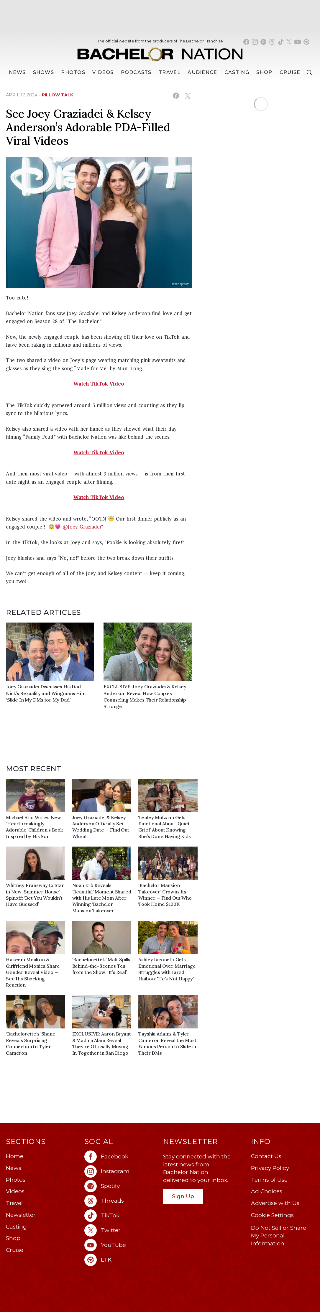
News (13, 1168)
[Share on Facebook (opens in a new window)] (176, 95)
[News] (17, 72)
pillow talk (57, 95)
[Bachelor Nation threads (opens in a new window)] (272, 41)
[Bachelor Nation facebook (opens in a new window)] (246, 41)
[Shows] (43, 72)
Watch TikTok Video (98, 383)
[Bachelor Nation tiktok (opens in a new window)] (281, 41)
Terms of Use (269, 1179)
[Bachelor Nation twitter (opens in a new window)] (289, 42)
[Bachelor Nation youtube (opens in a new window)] (297, 42)
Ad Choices (266, 1191)
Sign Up (183, 1196)
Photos (73, 72)
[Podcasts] (136, 72)
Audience (202, 72)
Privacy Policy (270, 1168)
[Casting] (236, 72)
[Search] (309, 72)
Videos (103, 72)
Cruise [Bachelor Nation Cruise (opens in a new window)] (290, 72)
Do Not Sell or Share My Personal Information (278, 1235)
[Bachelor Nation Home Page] (160, 51)
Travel (169, 72)
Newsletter (21, 1214)
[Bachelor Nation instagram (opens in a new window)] (255, 41)
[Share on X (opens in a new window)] (187, 95)
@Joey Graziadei (82, 526)
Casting (16, 1226)
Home (14, 1156)
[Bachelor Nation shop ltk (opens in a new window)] (306, 41)
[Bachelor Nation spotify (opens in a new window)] (263, 41)
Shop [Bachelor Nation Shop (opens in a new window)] (264, 72)
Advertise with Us (275, 1203)
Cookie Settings (272, 1215)
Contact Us (266, 1156)
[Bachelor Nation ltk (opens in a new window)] (120, 1260)
